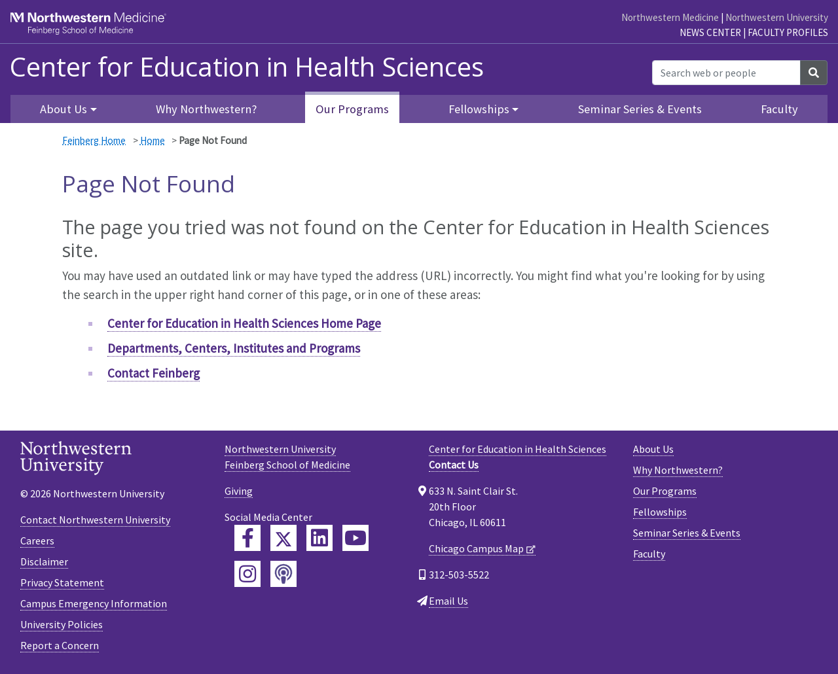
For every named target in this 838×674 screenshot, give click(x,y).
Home (152, 140)
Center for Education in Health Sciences (247, 66)
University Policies (61, 624)
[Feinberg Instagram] (247, 574)
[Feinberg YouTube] (355, 538)
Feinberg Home (94, 140)
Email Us (448, 600)
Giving (239, 490)
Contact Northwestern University (95, 519)
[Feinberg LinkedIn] (319, 538)
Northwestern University (776, 17)
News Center (710, 32)
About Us (653, 448)
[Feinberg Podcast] (283, 574)
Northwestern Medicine (670, 17)
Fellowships (660, 511)
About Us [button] (63, 108)
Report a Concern (59, 645)
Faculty (779, 108)
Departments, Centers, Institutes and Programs (233, 348)
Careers (37, 540)
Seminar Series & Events (640, 108)
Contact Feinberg (153, 373)
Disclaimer (44, 561)
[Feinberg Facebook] (247, 538)
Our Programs (352, 108)
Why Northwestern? (206, 108)
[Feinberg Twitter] (283, 538)
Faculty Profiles (788, 32)
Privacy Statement (62, 582)
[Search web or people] (726, 72)
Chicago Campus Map (476, 548)
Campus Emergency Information (93, 603)
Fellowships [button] (478, 108)
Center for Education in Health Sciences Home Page (244, 323)
